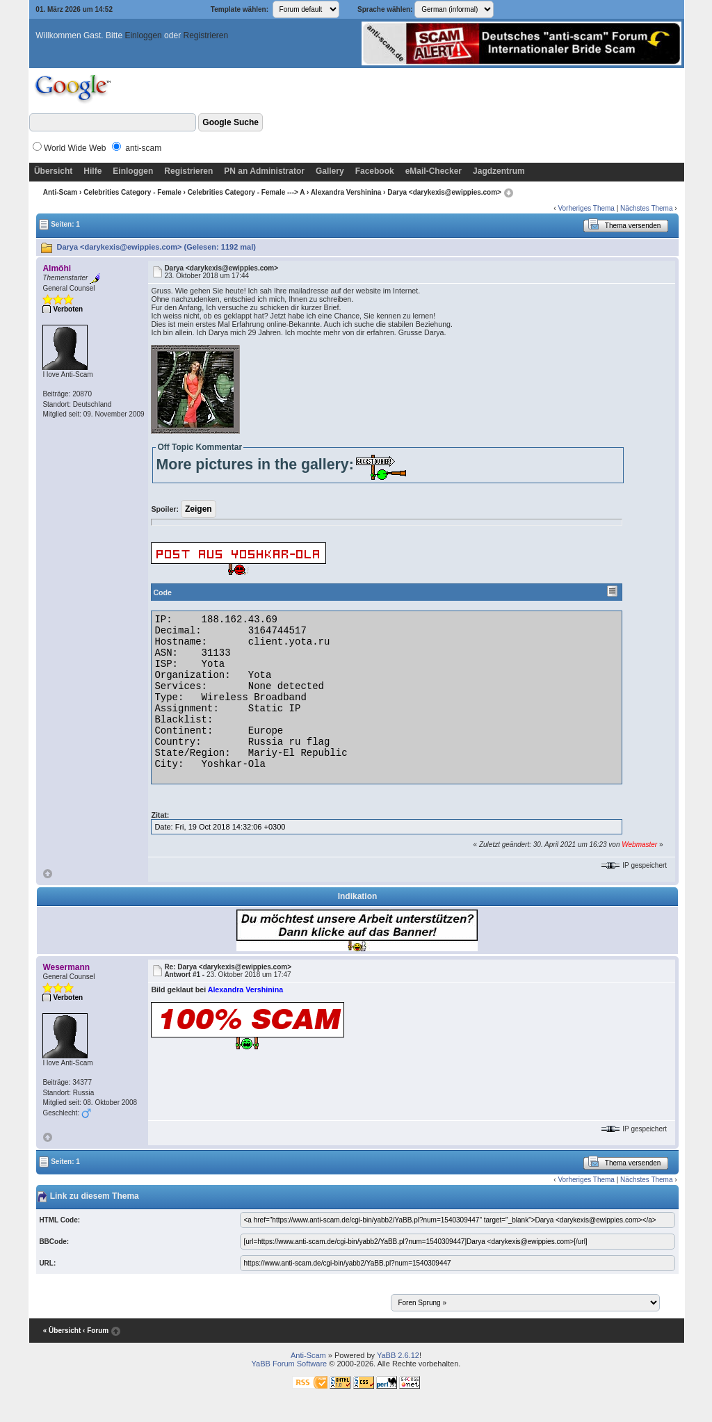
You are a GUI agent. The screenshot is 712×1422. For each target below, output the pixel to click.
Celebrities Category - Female (132, 192)
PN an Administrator (264, 171)
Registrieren (205, 35)
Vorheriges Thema (586, 208)
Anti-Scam (60, 192)
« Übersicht (62, 1331)
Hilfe (92, 171)
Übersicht (53, 171)
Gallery (330, 171)
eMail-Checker (433, 171)
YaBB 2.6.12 (398, 1355)
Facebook (374, 171)
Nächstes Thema (646, 208)
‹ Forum (95, 1331)
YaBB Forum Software (289, 1363)
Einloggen (142, 35)
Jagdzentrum (499, 171)
